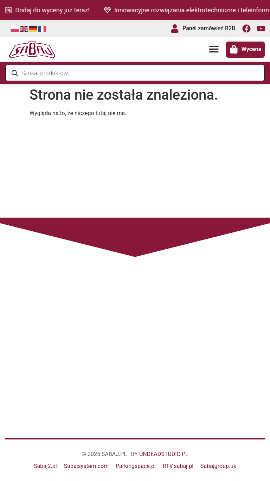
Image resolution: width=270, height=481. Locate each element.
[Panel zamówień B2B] (175, 28)
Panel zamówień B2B (208, 28)
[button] (213, 49)
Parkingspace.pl (136, 466)
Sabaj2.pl (45, 466)
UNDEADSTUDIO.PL (163, 454)
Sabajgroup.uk (218, 466)
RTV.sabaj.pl (178, 466)
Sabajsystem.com (86, 466)
